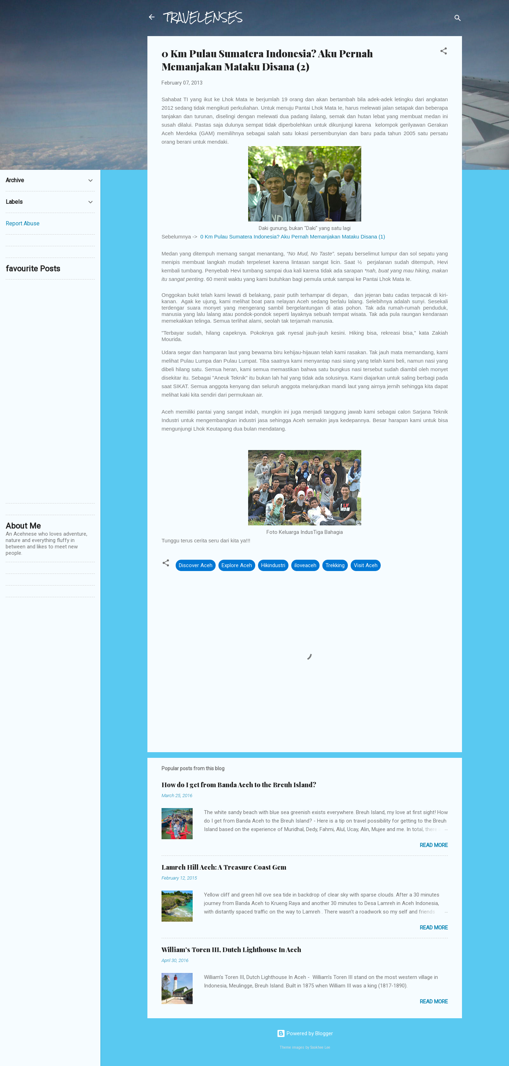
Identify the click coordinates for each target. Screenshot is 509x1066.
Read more (434, 845)
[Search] (458, 19)
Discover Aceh (195, 565)
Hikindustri (273, 565)
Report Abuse (23, 223)
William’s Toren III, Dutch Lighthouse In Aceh (231, 949)
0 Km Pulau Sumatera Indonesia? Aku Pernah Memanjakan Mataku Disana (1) (292, 237)
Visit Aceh (366, 565)
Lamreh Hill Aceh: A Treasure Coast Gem (224, 867)
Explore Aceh (237, 565)
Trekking (335, 565)
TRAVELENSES (203, 17)
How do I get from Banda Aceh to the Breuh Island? (239, 784)
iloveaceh (305, 565)
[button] (443, 52)
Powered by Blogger (305, 1033)
